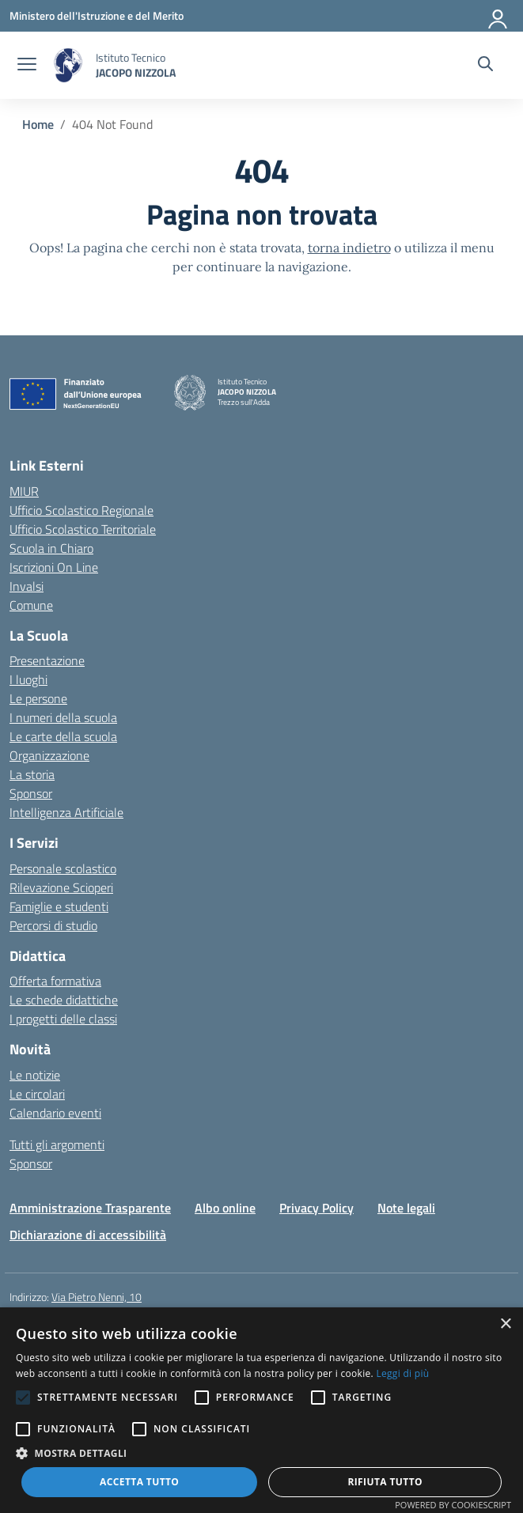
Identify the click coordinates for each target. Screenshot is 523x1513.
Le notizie (34, 1074)
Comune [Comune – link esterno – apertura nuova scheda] (31, 605)
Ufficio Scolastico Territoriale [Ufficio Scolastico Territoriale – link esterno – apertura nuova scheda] (82, 529)
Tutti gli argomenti (56, 1144)
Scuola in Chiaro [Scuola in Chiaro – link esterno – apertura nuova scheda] (51, 548)
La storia (32, 774)
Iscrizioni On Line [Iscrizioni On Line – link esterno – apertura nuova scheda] (53, 567)
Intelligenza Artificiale (66, 812)
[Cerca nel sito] (485, 65)
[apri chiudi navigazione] (26, 65)
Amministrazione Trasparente (90, 1207)
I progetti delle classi (63, 1018)
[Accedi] (498, 15)
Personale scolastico (62, 868)
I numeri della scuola (63, 717)
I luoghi (28, 679)
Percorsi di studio (53, 925)
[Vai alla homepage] (68, 65)
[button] (261, 1453)
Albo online (225, 1207)
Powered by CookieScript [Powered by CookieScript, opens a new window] (453, 1505)
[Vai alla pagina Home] (38, 124)
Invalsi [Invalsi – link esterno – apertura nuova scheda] (26, 586)
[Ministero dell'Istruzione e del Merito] (96, 15)
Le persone (38, 698)
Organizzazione (49, 755)
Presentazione (47, 660)
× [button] (505, 1324)
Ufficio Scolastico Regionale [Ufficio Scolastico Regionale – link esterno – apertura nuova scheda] (81, 510)
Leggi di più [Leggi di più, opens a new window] (402, 1373)
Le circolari (37, 1093)
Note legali (406, 1207)
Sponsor (30, 793)
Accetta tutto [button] (139, 1481)
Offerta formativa (55, 980)
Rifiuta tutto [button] (385, 1481)
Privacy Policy (316, 1207)
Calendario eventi (55, 1112)
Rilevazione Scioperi (61, 887)
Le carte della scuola (63, 736)
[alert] (261, 1410)
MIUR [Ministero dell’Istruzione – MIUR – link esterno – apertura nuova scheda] (24, 491)
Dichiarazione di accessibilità (87, 1234)
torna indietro (349, 247)
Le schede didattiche (63, 999)
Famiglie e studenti (58, 906)
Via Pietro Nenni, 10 (96, 1296)
